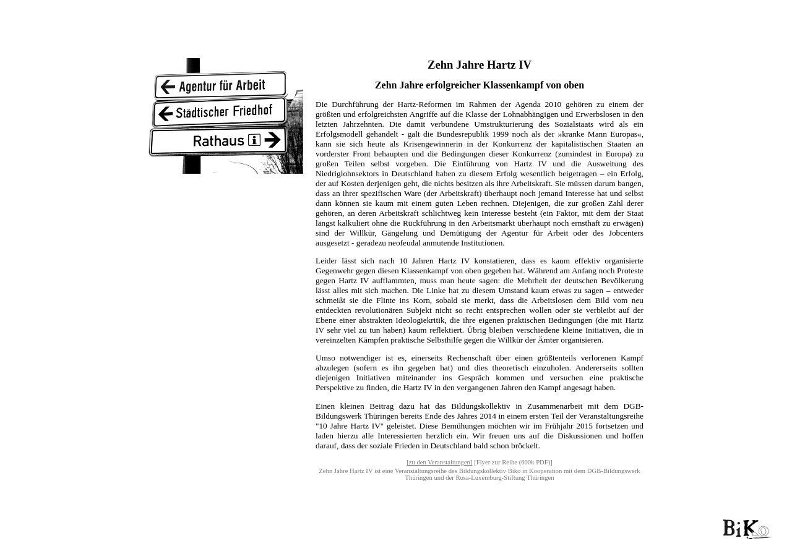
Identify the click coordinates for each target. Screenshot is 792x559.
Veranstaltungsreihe (421, 470)
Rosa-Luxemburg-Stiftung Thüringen (504, 477)
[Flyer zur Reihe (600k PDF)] (513, 462)
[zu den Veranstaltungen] (439, 462)
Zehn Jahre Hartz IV (345, 470)
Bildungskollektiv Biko (490, 470)
